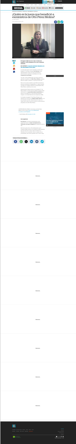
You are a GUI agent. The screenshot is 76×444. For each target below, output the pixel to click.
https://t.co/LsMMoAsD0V (33, 110)
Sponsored (31, 431)
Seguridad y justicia (33, 11)
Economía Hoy (21, 4)
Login (17, 1)
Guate (32, 4)
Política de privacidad (61, 431)
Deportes (40, 4)
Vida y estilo (49, 4)
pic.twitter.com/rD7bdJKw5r (24, 111)
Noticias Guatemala (17, 11)
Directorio (62, 434)
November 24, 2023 (31, 114)
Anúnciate (62, 428)
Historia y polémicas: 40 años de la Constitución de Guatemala (54, 122)
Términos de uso (61, 432)
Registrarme (21, 1)
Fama (44, 4)
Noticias (27, 4)
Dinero (36, 4)
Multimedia (26, 431)
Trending (55, 4)
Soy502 (15, 4)
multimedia (60, 4)
